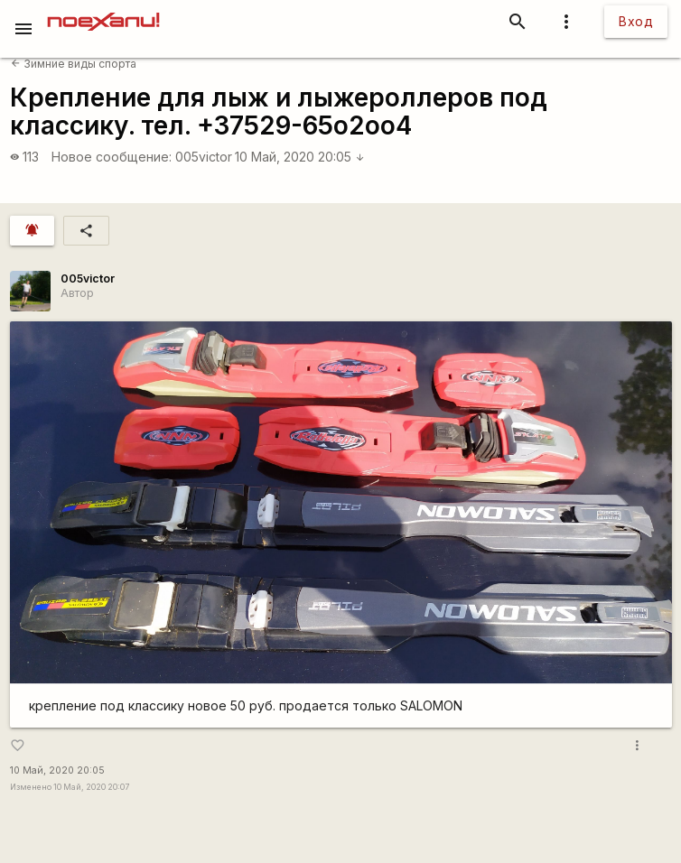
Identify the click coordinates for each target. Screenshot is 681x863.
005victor (203, 156)
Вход (636, 21)
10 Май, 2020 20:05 (300, 156)
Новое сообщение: (111, 156)
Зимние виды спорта (73, 63)
